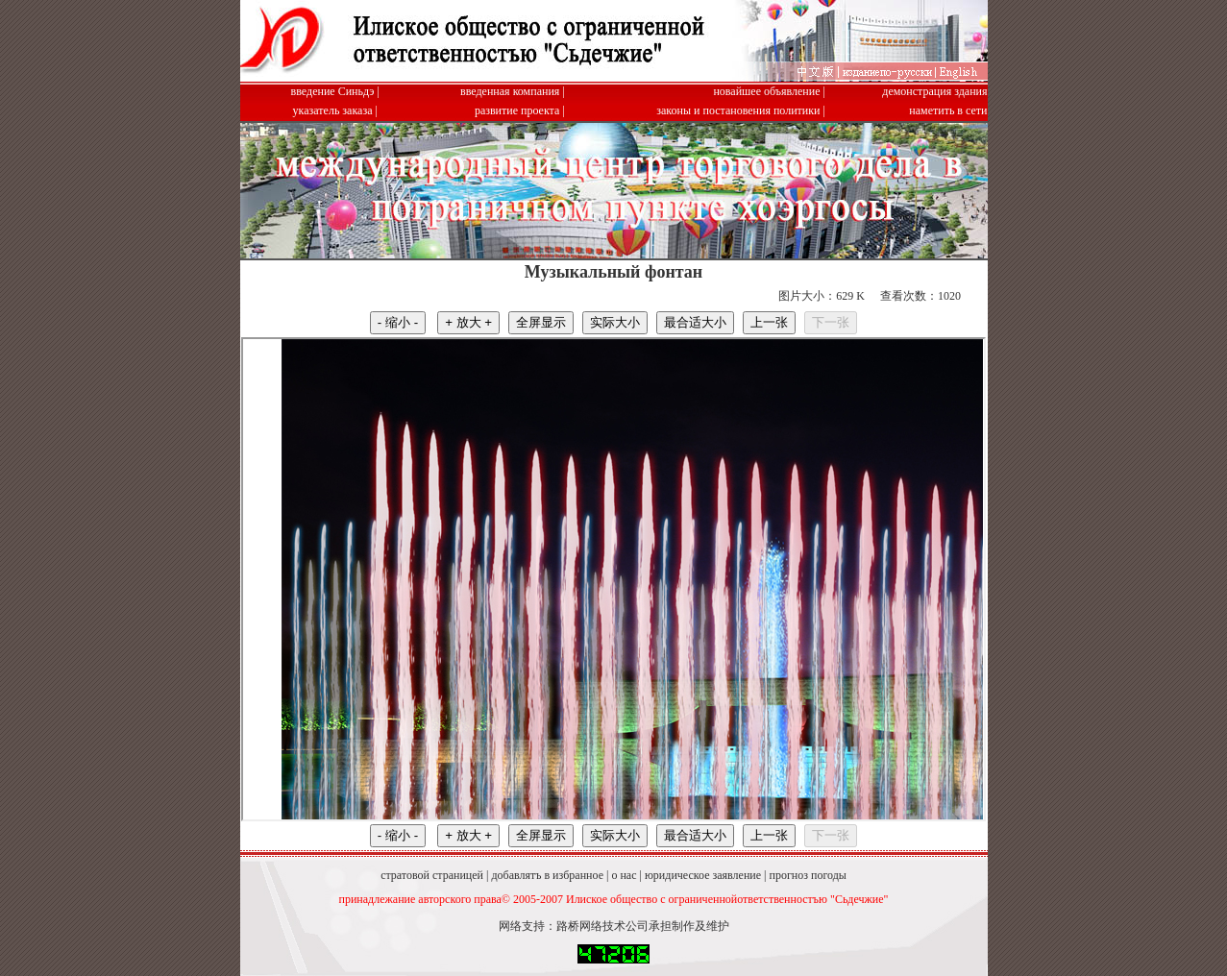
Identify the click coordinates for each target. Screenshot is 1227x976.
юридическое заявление (703, 875)
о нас (623, 875)
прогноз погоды (807, 875)
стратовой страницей (431, 875)
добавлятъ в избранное (547, 875)
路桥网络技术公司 (602, 926)
